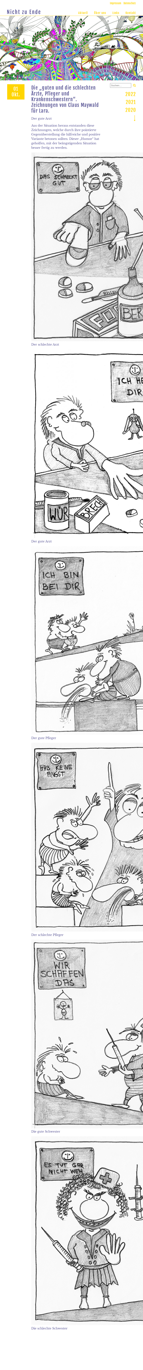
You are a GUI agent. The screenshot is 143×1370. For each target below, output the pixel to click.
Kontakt (131, 13)
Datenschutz (129, 3)
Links (115, 13)
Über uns (100, 13)
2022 (130, 94)
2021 (131, 102)
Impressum (115, 3)
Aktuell (83, 13)
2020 (130, 110)
